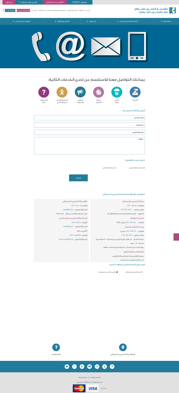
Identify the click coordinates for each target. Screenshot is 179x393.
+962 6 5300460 (132, 204)
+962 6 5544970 (75, 233)
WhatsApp (60, 212)
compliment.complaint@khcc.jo (132, 258)
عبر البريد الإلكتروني (136, 166)
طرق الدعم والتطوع (22, 19)
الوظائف (41, 10)
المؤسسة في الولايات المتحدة (56, 10)
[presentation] (127, 177)
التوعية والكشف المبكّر (129, 19)
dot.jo (89, 380)
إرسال (78, 176)
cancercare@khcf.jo (66, 237)
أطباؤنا (81, 10)
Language (10, 10)
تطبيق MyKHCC (79, 2)
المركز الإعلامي (72, 10)
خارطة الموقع (83, 375)
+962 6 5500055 (76, 204)
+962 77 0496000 (126, 208)
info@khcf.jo (68, 208)
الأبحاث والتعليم (63, 19)
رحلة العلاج (167, 19)
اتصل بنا (34, 10)
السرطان (92, 19)
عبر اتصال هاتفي (108, 166)
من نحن (87, 10)
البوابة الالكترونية (23, 10)
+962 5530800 (76, 221)
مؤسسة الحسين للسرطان (107, 270)
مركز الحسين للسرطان (132, 270)
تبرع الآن (175, 220)
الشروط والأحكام (95, 375)
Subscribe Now (175, 229)
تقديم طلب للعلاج (29, 2)
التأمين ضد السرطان (55, 2)
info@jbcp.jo (68, 225)
